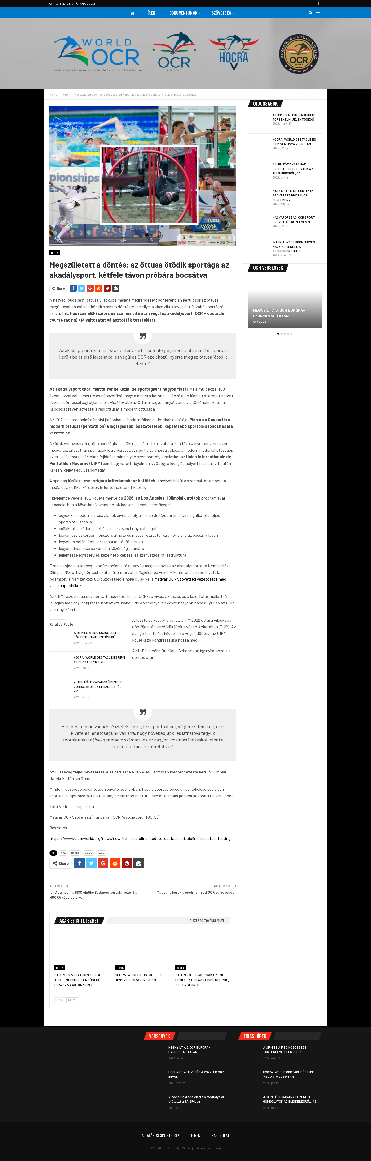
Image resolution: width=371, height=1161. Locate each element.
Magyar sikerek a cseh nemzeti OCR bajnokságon (196, 892)
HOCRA (75, 853)
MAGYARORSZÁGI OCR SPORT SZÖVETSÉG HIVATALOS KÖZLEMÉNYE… (294, 195)
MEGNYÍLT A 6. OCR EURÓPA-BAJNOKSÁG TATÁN (279, 313)
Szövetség (222, 13)
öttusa (101, 853)
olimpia (88, 853)
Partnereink (61, 3)
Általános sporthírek (160, 1135)
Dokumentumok (184, 13)
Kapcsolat (85, 3)
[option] (285, 305)
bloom (216, 1148)
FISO (63, 853)
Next (72, 1000)
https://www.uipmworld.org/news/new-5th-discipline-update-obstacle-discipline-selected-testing (139, 838)
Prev (60, 1000)
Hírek (150, 13)
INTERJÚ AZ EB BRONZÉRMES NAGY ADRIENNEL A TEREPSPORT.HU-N (294, 246)
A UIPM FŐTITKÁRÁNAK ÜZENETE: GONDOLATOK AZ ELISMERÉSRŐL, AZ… (98, 686)
